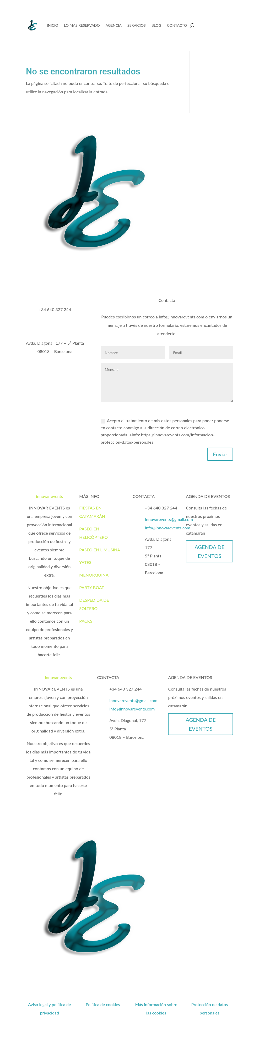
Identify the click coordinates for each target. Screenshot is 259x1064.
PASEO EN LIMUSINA (99, 549)
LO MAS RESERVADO (82, 25)
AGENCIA (114, 25)
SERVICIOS (136, 25)
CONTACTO (177, 25)
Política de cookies (103, 1004)
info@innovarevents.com (167, 527)
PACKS (85, 620)
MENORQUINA (94, 574)
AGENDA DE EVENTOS (209, 551)
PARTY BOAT (91, 587)
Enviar (220, 454)
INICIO (52, 25)
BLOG (156, 25)
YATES (85, 562)
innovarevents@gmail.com (169, 519)
